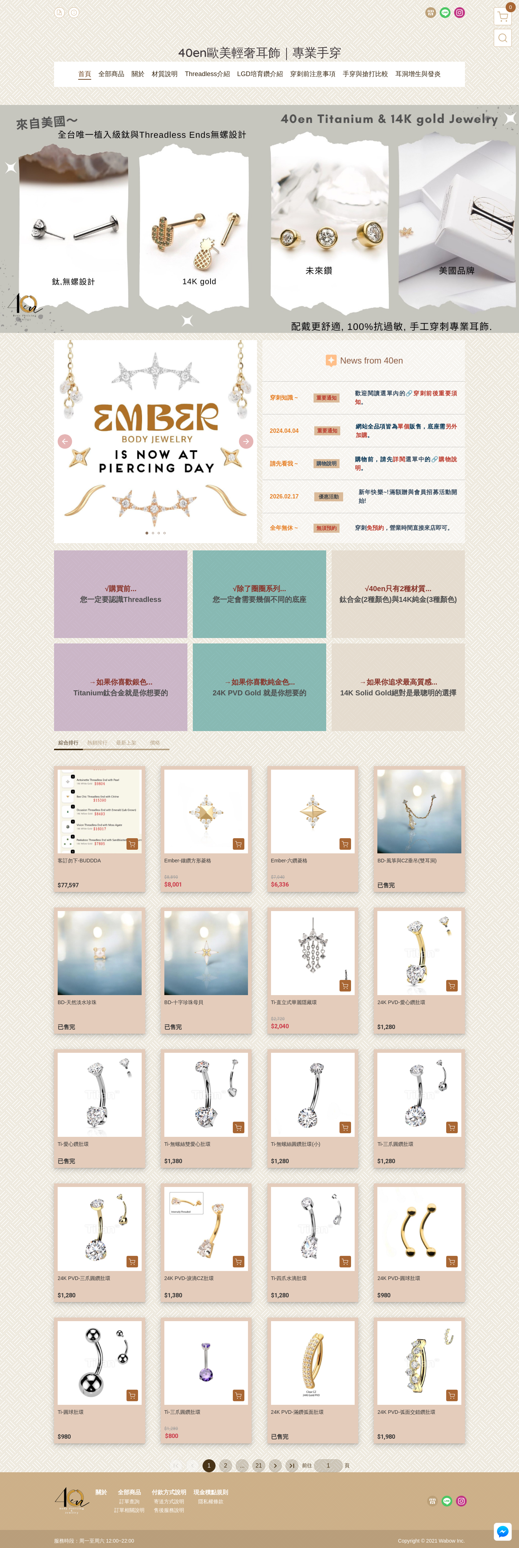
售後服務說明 (169, 1510)
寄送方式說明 (169, 1501)
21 (259, 1466)
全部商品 (129, 1492)
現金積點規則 (211, 1492)
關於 (101, 1492)
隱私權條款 (210, 1501)
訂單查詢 (129, 1501)
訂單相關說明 (129, 1510)
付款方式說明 (169, 1492)
